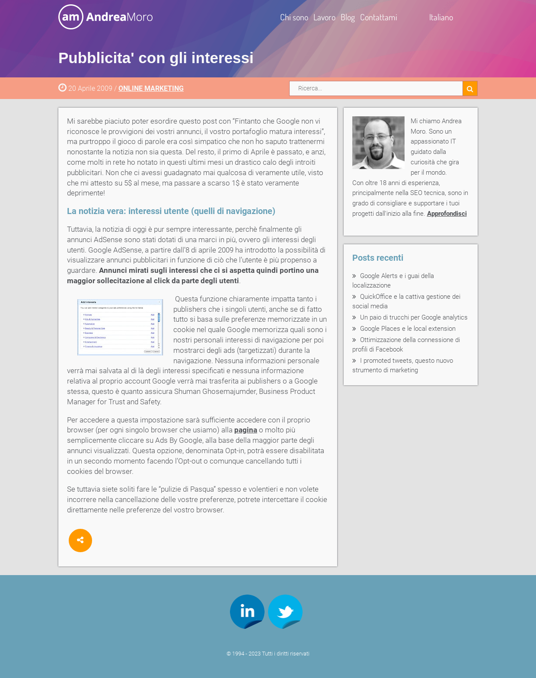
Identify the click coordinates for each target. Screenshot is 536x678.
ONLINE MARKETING (151, 88)
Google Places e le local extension (408, 329)
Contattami (378, 16)
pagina (245, 429)
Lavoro (324, 16)
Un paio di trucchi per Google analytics (414, 317)
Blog (348, 16)
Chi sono (294, 16)
